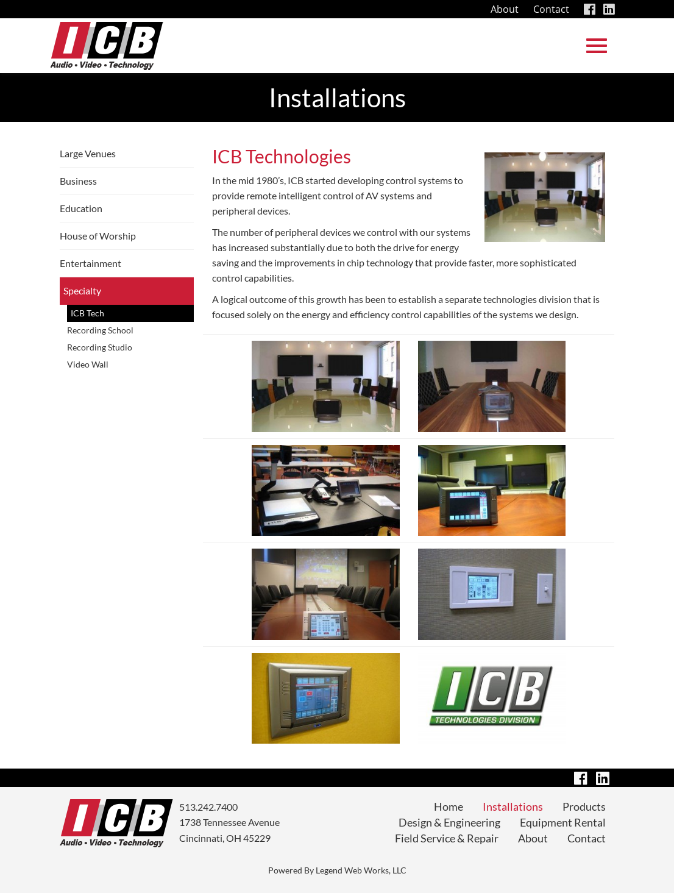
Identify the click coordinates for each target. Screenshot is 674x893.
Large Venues (88, 153)
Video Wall (87, 364)
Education (81, 208)
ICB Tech (87, 313)
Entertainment (90, 263)
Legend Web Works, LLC (361, 870)
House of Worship (98, 235)
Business (78, 181)
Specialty (82, 290)
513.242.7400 (208, 807)
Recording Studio (99, 347)
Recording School (100, 330)
